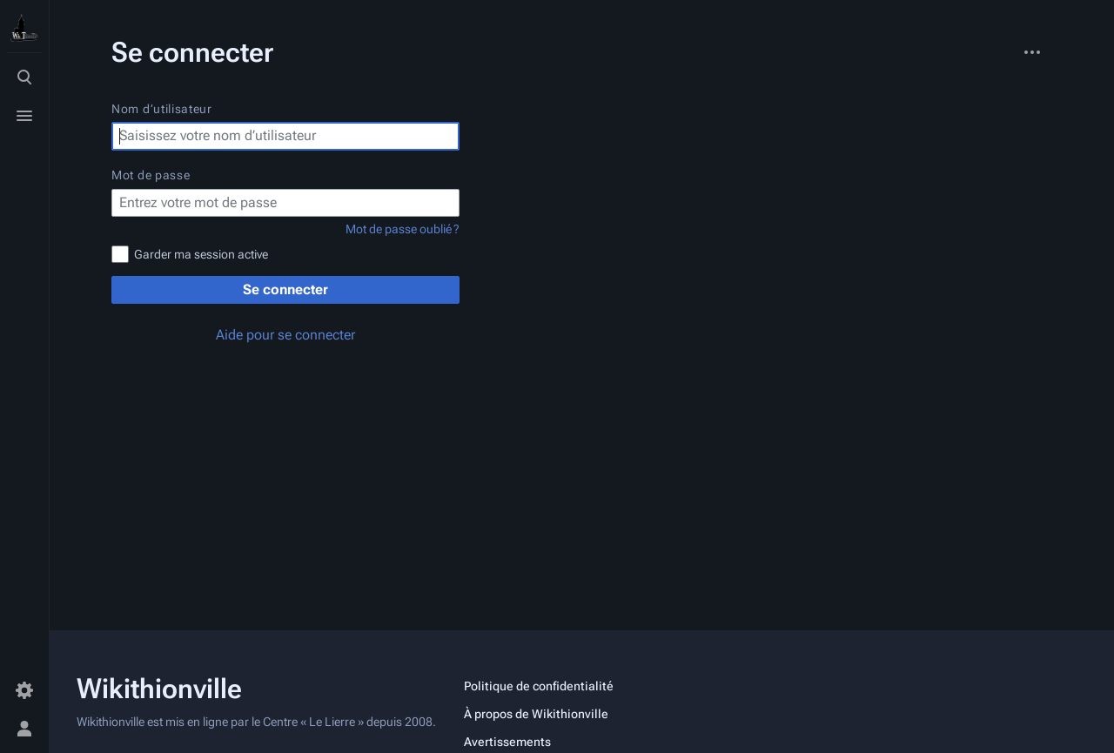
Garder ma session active (201, 254)
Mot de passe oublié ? (403, 229)
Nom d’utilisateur (161, 109)
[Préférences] (24, 690)
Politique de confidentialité (539, 686)
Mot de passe (150, 175)
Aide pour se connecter (285, 334)
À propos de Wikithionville (536, 714)
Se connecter (285, 289)
